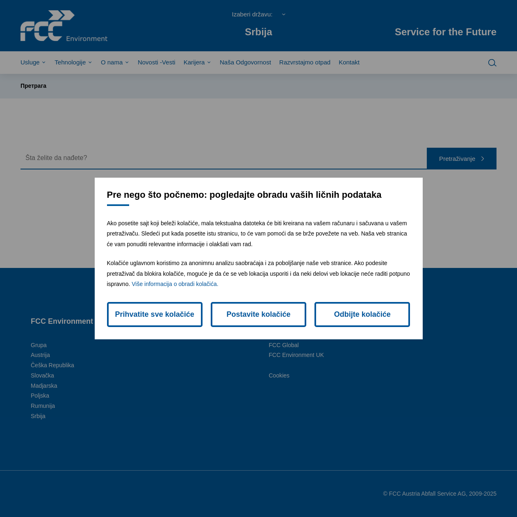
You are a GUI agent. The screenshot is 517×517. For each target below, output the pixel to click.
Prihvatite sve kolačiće (154, 314)
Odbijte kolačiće (362, 314)
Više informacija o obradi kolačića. (175, 284)
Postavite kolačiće (258, 314)
